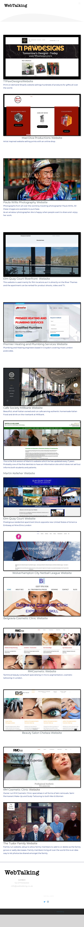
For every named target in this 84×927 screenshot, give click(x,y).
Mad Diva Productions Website (42, 137)
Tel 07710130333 (22, 883)
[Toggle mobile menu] (79, 3)
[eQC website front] (42, 233)
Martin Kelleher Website (19, 473)
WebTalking (60, 911)
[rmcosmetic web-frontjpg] (42, 748)
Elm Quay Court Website (19, 518)
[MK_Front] (42, 422)
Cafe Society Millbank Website (23, 407)
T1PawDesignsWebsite (18, 81)
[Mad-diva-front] (42, 95)
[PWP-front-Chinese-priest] (42, 160)
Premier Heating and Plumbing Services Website (35, 344)
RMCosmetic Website (42, 671)
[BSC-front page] (42, 691)
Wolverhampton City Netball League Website (42, 573)
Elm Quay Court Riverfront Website (26, 278)
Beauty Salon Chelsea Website (42, 732)
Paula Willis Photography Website (25, 202)
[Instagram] (48, 902)
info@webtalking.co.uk (22, 886)
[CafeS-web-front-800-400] (42, 369)
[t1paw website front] (42, 36)
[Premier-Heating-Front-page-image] (42, 303)
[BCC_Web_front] (42, 578)
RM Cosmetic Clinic (16, 789)
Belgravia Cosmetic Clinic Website (25, 618)
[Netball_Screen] (42, 532)
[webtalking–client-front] (42, 629)
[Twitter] (44, 902)
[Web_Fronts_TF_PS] (42, 803)
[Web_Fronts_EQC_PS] (42, 479)
